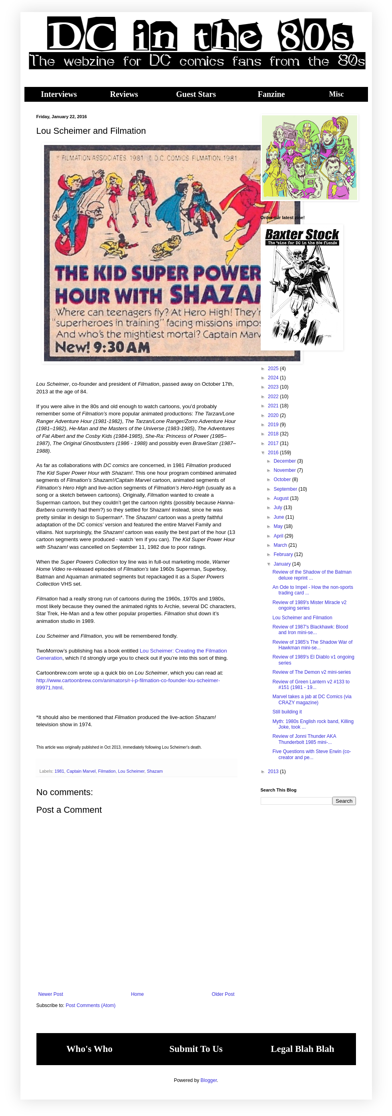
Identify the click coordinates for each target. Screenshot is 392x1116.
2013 (274, 771)
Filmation (107, 771)
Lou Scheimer (131, 771)
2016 (274, 452)
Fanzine (271, 94)
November (285, 470)
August (281, 498)
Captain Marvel (81, 771)
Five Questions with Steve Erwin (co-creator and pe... (311, 754)
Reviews (124, 94)
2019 (274, 424)
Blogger (209, 1080)
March (280, 545)
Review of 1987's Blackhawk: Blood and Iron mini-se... (310, 629)
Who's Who (89, 1049)
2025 (274, 368)
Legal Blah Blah (302, 1049)
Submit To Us (196, 1049)
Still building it (287, 712)
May (278, 526)
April (278, 536)
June (279, 517)
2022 (274, 396)
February (283, 554)
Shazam (155, 771)
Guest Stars (196, 94)
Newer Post (50, 994)
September (285, 489)
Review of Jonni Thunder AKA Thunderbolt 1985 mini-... (304, 739)
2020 (274, 415)
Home (137, 994)
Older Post (223, 994)
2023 (274, 387)
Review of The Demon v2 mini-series (311, 672)
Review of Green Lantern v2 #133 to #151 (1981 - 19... (311, 684)
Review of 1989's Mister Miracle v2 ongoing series (309, 605)
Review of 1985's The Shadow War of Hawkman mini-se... (312, 645)
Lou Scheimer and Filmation (302, 617)
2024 (274, 378)
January (282, 564)
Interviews (59, 94)
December (285, 461)
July (278, 507)
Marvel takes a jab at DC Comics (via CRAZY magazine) (311, 699)
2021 (274, 406)
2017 (274, 443)
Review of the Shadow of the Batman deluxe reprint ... (311, 574)
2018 (274, 434)
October (282, 479)
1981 (59, 771)
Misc (336, 94)
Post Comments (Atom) (91, 1005)
